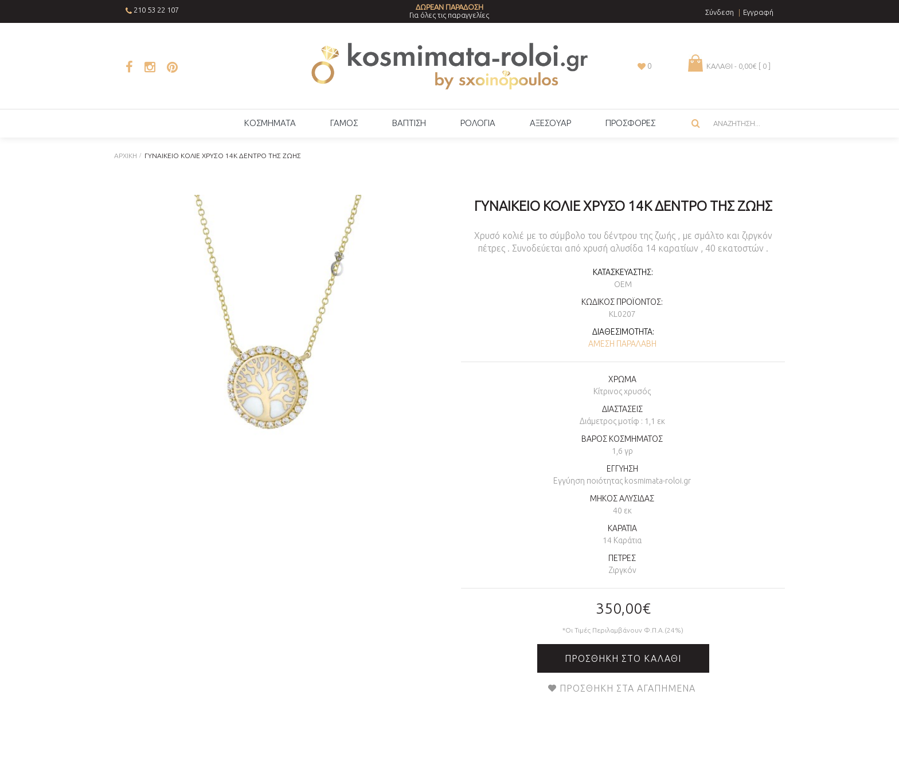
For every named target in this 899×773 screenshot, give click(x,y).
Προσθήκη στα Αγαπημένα (627, 688)
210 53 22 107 (156, 10)
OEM (623, 284)
